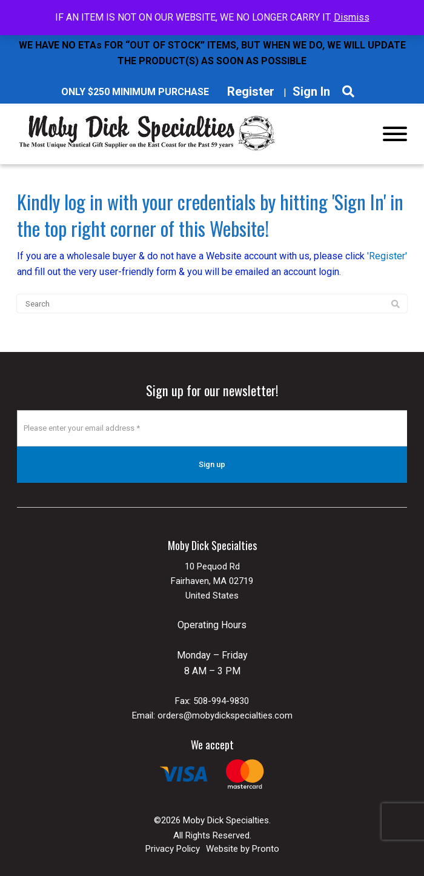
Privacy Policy (172, 848)
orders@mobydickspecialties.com (225, 715)
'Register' (387, 256)
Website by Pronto (242, 848)
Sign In (311, 91)
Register (250, 91)
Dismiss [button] (351, 17)
